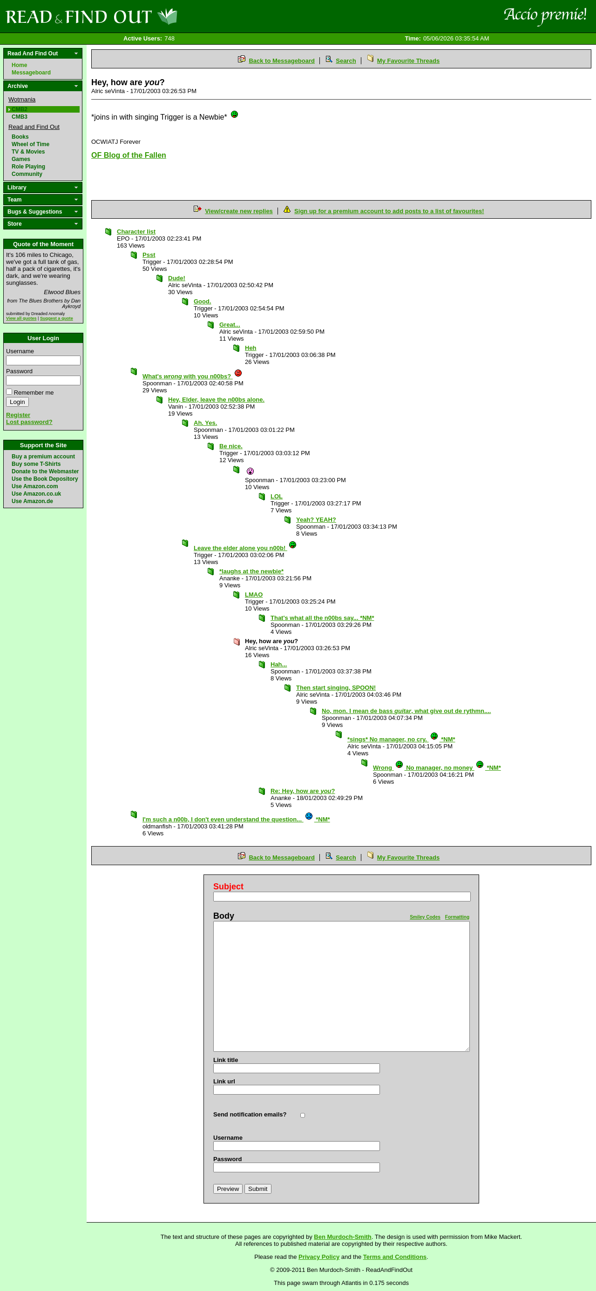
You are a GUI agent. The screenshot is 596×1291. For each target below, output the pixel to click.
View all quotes (21, 318)
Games (21, 159)
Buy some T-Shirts (36, 464)
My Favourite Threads (408, 60)
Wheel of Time (30, 144)
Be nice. (231, 446)
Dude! (176, 278)
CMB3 (19, 117)
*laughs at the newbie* (251, 571)
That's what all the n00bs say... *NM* (322, 617)
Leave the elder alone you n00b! (245, 548)
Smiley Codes (425, 917)
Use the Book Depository (45, 479)
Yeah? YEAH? (316, 519)
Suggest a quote (56, 318)
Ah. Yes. (205, 422)
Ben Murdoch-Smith (343, 1236)
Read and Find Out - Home (140, 16)
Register (18, 414)
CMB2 (19, 109)
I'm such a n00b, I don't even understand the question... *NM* (236, 819)
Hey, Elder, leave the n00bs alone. (216, 399)
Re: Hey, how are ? (303, 790)
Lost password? (29, 421)
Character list (136, 231)
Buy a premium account (43, 456)
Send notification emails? (249, 1114)
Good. (202, 301)
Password (19, 371)
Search (346, 60)
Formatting (457, 917)
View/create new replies (239, 211)
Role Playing (28, 166)
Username (20, 351)
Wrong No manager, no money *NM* (437, 767)
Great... (229, 324)
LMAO (254, 594)
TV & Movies (28, 151)
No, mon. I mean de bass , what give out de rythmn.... (406, 710)
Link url (224, 1081)
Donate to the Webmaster (45, 471)
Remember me (34, 392)
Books (20, 137)
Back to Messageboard (282, 60)
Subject (228, 886)
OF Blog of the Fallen (128, 155)
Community (27, 174)
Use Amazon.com (35, 486)
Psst (148, 254)
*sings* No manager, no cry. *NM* (401, 739)
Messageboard (31, 72)
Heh (251, 347)
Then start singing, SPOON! (336, 687)
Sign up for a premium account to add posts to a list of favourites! (389, 211)
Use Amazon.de (32, 501)
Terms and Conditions (395, 1256)
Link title (225, 1059)
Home (19, 65)
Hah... (279, 664)
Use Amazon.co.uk (36, 494)
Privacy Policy (318, 1256)
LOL (277, 496)
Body (223, 916)
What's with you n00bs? (192, 376)
